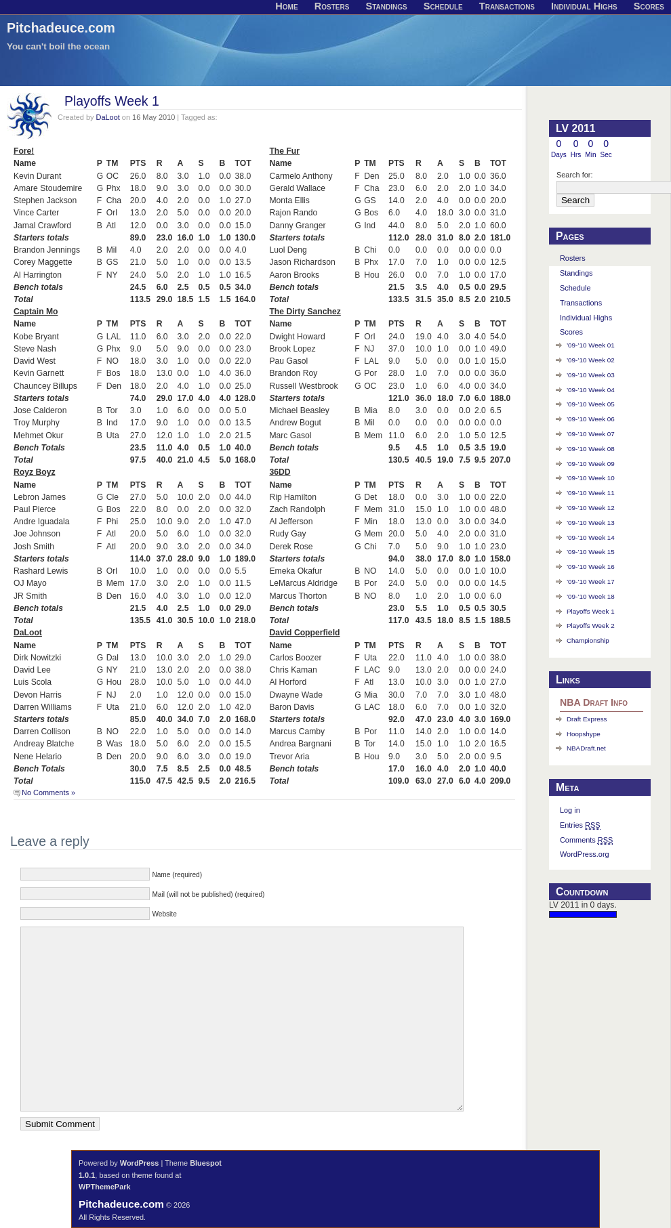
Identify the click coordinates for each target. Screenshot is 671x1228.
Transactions (581, 303)
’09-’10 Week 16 (591, 566)
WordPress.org (584, 854)
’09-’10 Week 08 (591, 448)
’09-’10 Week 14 (591, 537)
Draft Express (587, 719)
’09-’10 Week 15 (591, 551)
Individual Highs (586, 318)
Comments (586, 840)
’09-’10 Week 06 (591, 419)
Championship (588, 640)
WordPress (139, 1163)
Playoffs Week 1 (111, 100)
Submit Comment (60, 1124)
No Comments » (48, 792)
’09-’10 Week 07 (591, 434)
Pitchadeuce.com (61, 27)
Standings (576, 273)
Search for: (574, 175)
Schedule (575, 288)
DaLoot (108, 117)
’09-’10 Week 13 (591, 522)
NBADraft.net (586, 748)
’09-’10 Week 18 (591, 596)
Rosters (573, 258)
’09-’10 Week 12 (591, 507)
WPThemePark (105, 1187)
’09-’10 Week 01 (591, 345)
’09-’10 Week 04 (591, 390)
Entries (580, 825)
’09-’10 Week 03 (591, 375)
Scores (571, 332)
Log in (570, 810)
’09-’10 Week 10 (591, 478)
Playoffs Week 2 (591, 625)
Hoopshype (584, 734)
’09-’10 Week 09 (591, 463)
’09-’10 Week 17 (591, 581)
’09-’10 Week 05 (591, 404)
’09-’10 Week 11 (591, 492)
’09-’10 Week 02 (591, 360)
